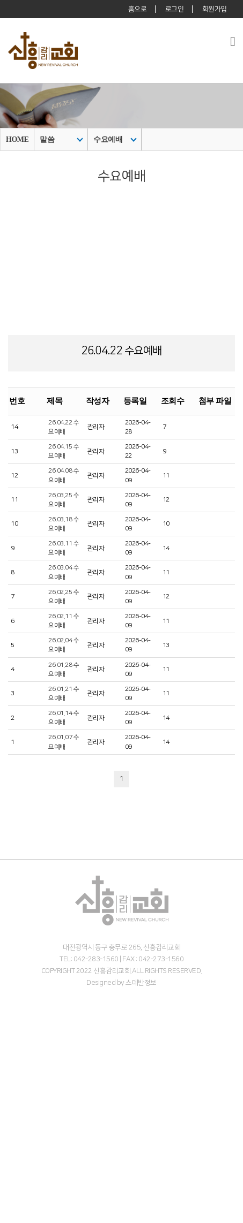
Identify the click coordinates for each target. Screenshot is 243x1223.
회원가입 (214, 9)
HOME (17, 139)
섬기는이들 (15, 1049)
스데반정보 (141, 982)
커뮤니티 (12, 1198)
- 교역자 (11, 1059)
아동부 (9, 1168)
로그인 (174, 9)
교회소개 (12, 1019)
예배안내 (12, 1079)
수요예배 (115, 139)
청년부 (9, 1188)
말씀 (61, 139)
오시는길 (12, 1088)
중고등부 (12, 1178)
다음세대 (12, 1148)
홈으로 (137, 9)
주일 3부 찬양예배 (25, 1138)
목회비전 (12, 1039)
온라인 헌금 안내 (23, 1099)
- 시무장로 (14, 1069)
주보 (6, 1208)
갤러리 (9, 1218)
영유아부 (12, 1158)
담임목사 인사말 (22, 1029)
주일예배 (12, 1118)
